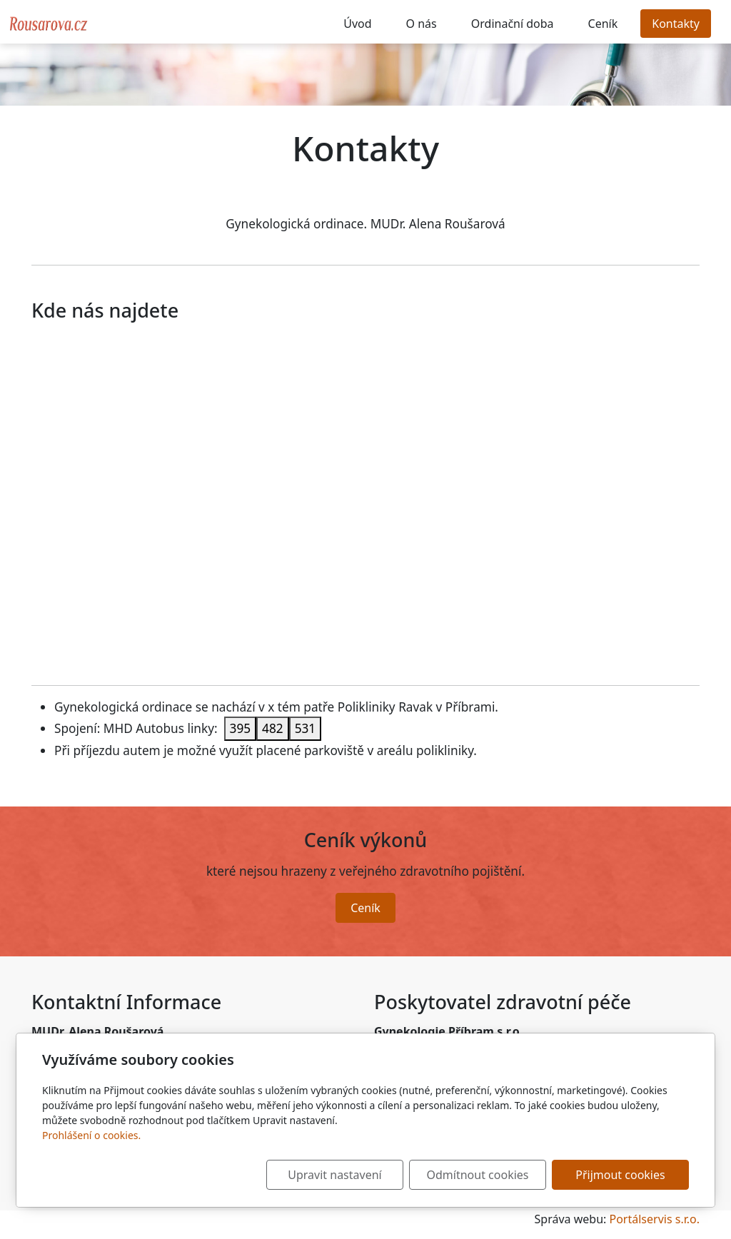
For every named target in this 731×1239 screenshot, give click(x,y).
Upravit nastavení (334, 1175)
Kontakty (676, 23)
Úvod (357, 23)
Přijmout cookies (620, 1175)
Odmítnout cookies (478, 1175)
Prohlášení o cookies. (91, 1135)
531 (305, 728)
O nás (421, 23)
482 (272, 728)
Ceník (603, 23)
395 (240, 728)
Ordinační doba (512, 23)
